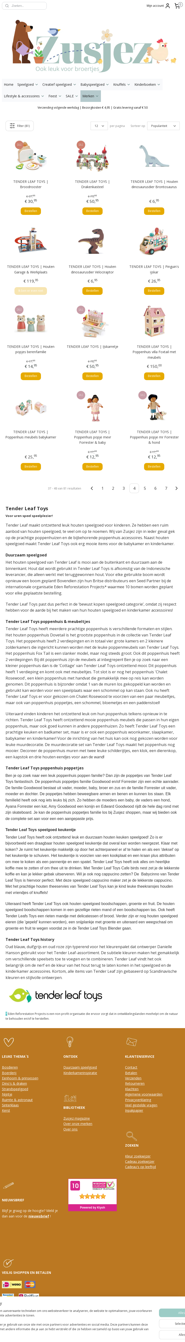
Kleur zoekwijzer (138, 1156)
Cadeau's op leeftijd (140, 1166)
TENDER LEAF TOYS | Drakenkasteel (92, 184)
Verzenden (133, 1078)
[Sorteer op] (163, 126)
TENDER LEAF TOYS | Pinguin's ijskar (154, 269)
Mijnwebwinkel (140, 1333)
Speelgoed (28, 84)
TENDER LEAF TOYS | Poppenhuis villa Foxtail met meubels (154, 352)
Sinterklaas (10, 1105)
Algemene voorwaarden (143, 1094)
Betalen (131, 1073)
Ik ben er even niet (30, 291)
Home (8, 84)
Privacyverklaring (138, 1099)
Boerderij (9, 1073)
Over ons (70, 1129)
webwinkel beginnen (98, 1333)
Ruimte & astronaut (17, 1099)
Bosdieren (10, 1067)
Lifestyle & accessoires (24, 96)
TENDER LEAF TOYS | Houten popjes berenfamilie (30, 349)
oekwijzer (146, 1161)
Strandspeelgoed (15, 1089)
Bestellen (31, 211)
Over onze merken (77, 1123)
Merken (90, 96)
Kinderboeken (147, 84)
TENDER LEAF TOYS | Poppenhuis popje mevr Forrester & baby (92, 437)
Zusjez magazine (76, 1118)
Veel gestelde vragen (141, 1105)
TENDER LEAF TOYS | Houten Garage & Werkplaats (30, 269)
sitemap (69, 1333)
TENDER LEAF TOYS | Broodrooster (30, 184)
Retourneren (135, 1083)
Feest (55, 96)
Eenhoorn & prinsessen (20, 1078)
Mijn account (159, 6)
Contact (131, 1067)
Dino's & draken (14, 1083)
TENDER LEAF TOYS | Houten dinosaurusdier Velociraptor (92, 269)
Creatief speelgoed (59, 84)
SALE (72, 96)
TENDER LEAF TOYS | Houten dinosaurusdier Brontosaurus (154, 184)
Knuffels (122, 84)
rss (79, 1333)
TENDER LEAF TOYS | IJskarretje (92, 346)
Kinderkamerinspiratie (80, 1073)
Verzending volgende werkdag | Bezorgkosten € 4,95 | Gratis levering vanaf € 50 (93, 108)
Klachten (132, 1089)
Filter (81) (19, 126)
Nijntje (7, 1094)
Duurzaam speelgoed (80, 1067)
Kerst (6, 1110)
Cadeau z (132, 1161)
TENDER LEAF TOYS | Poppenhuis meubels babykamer (30, 434)
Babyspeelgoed (94, 84)
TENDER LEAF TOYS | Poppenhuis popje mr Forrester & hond (154, 437)
